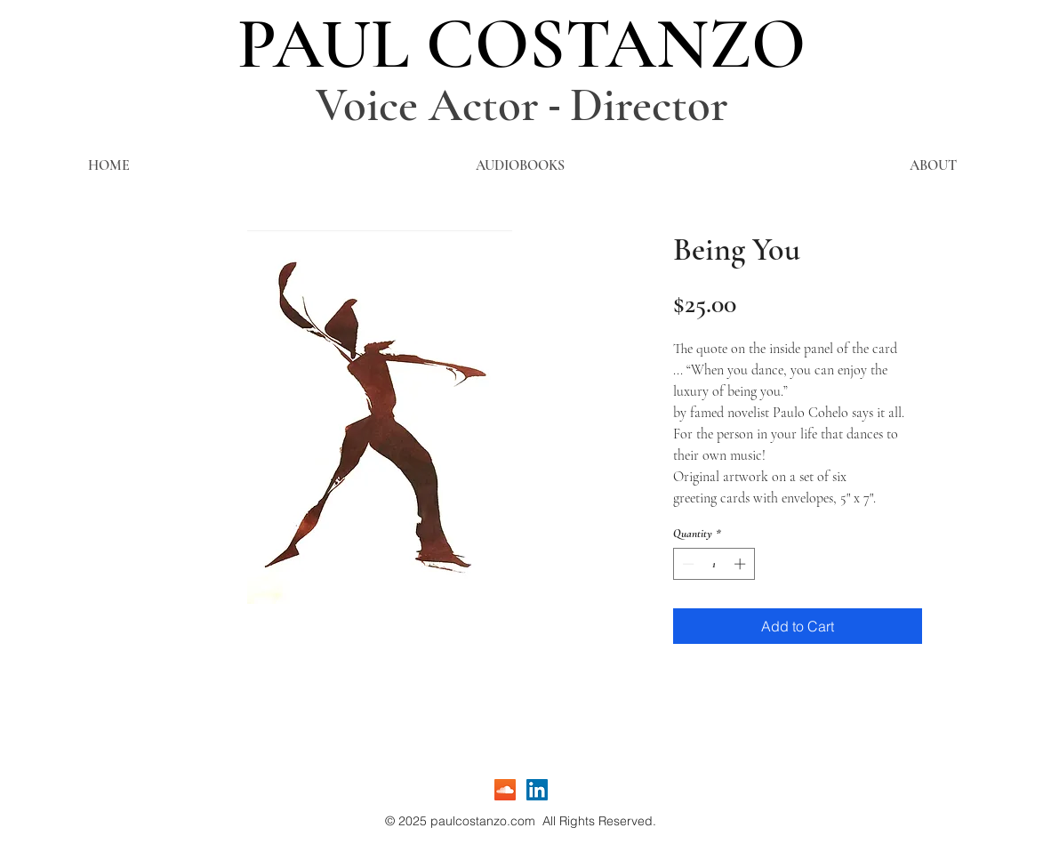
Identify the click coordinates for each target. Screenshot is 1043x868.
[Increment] (741, 564)
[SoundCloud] (505, 789)
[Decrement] (686, 564)
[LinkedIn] (537, 789)
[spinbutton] (713, 564)
